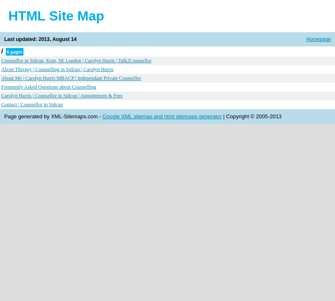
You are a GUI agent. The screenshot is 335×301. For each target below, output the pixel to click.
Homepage (318, 39)
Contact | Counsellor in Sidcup (32, 104)
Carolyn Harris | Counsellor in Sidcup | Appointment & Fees (62, 96)
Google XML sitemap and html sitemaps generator (162, 116)
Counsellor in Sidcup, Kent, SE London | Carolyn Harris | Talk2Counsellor (76, 61)
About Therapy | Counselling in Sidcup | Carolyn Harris (57, 69)
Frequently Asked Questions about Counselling (48, 87)
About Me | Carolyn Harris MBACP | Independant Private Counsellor (71, 78)
